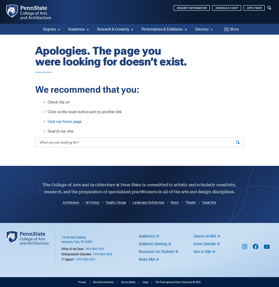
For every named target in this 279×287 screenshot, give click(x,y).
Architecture (71, 202)
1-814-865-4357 (85, 259)
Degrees (49, 29)
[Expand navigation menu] (269, 7)
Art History (93, 202)
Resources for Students (156, 251)
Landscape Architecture (148, 202)
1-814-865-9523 (102, 254)
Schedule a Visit (226, 7)
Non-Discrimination (103, 282)
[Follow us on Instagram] (245, 248)
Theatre (190, 202)
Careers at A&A (205, 236)
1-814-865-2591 (94, 249)
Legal (145, 282)
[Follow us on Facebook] (256, 248)
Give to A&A (202, 251)
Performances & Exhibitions (162, 29)
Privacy (82, 282)
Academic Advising (153, 244)
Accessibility (128, 282)
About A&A (147, 259)
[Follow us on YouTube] (267, 248)
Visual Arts (209, 202)
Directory (202, 29)
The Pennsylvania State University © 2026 (178, 282)
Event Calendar (205, 244)
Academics (76, 29)
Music (175, 202)
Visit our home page (65, 121)
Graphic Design (116, 202)
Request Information (192, 7)
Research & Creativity (113, 29)
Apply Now (254, 7)
